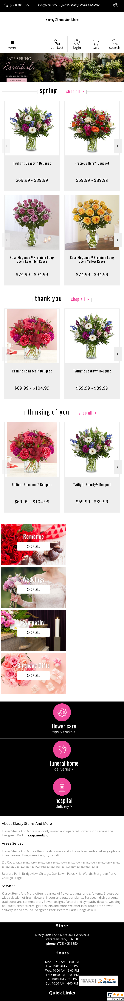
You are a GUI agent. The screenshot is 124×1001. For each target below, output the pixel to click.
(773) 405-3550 (20, 5)
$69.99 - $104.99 (31, 388)
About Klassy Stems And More (27, 737)
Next (118, 146)
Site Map (85, 998)
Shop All (73, 91)
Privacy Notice (36, 998)
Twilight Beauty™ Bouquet (32, 163)
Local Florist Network (62, 998)
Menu (12, 47)
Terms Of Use (14, 998)
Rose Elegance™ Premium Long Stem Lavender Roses (32, 259)
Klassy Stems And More (62, 19)
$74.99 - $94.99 (32, 274)
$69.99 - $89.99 (32, 180)
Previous (6, 146)
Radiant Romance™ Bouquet (32, 371)
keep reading (38, 749)
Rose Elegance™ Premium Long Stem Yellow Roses (92, 259)
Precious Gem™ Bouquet (92, 163)
